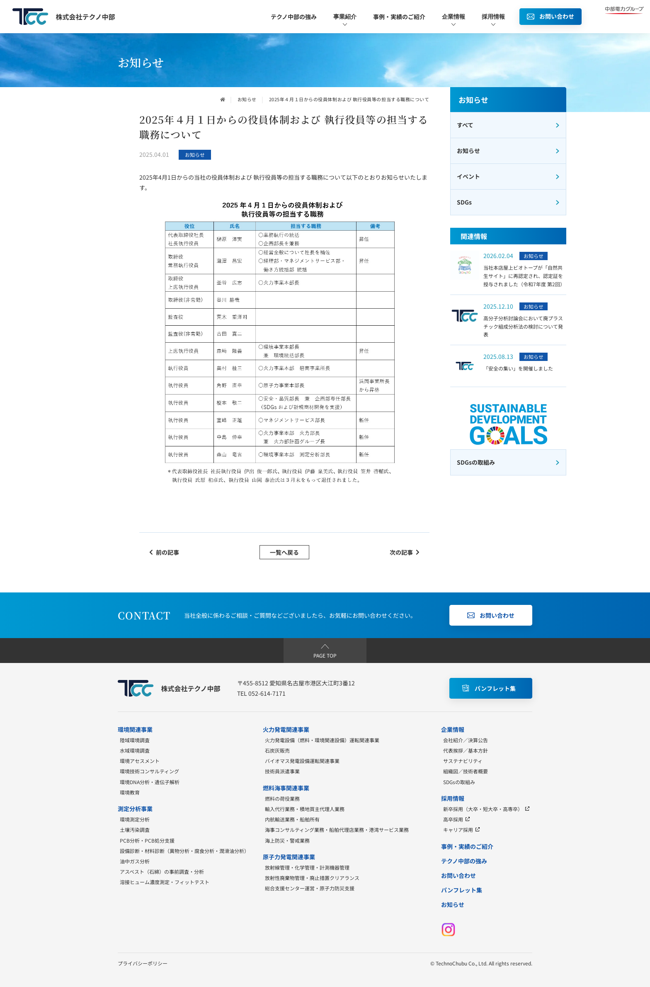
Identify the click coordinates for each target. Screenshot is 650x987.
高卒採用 (456, 819)
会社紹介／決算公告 (465, 739)
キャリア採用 (461, 829)
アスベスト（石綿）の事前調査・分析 (162, 871)
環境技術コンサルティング (149, 771)
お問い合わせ (458, 875)
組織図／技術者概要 (465, 771)
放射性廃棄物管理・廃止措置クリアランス (312, 877)
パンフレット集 (461, 890)
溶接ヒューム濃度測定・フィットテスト (164, 881)
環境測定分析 (135, 819)
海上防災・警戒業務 (287, 840)
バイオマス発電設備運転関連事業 (302, 760)
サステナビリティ (463, 760)
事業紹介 (345, 20)
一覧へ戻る (284, 552)
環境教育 (130, 792)
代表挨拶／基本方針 (465, 750)
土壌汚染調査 (135, 829)
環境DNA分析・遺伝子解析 (149, 781)
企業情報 (453, 20)
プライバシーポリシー (142, 963)
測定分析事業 (135, 808)
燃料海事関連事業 (286, 788)
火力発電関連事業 (286, 729)
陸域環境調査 (135, 739)
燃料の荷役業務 (282, 798)
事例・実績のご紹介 (399, 16)
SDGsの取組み (459, 781)
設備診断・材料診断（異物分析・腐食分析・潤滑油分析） (184, 850)
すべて (508, 125)
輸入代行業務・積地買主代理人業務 (304, 808)
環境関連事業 (135, 729)
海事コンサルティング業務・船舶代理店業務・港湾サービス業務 (337, 829)
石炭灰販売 (277, 750)
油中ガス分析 (135, 861)
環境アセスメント (140, 760)
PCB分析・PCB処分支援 (147, 840)
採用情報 (493, 20)
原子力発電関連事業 (289, 857)
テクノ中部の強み (294, 16)
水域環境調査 (135, 750)
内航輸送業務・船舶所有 (292, 819)
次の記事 (405, 552)
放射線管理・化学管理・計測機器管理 (307, 867)
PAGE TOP (325, 650)
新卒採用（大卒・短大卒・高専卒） (486, 808)
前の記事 (164, 552)
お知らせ (247, 99)
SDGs (508, 202)
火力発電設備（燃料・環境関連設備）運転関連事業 (322, 739)
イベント (508, 176)
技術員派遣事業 (282, 771)
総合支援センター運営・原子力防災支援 (309, 888)
